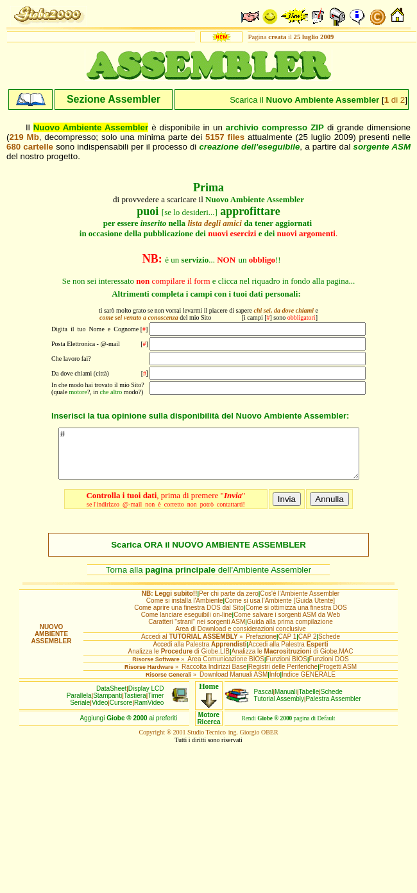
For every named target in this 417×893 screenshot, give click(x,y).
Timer (156, 705)
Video (100, 712)
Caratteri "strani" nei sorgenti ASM (196, 631)
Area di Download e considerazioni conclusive (240, 638)
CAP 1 (287, 646)
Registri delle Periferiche (283, 676)
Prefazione (261, 646)
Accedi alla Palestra (199, 653)
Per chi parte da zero (229, 603)
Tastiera (135, 705)
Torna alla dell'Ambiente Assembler (208, 579)
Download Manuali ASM (234, 684)
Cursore (121, 712)
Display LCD (146, 698)
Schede (329, 646)
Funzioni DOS (328, 668)
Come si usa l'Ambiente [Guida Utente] (280, 610)
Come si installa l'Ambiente (184, 610)
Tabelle (309, 701)
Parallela (79, 705)
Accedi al (189, 646)
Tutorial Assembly (279, 708)
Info (274, 684)
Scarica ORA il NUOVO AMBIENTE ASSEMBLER (208, 554)
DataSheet (111, 698)
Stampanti (107, 705)
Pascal (263, 701)
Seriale (80, 712)
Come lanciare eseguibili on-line (186, 624)
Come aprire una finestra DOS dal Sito (189, 617)
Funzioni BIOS (286, 668)
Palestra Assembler (333, 708)
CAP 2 (307, 646)
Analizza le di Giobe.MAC (292, 660)
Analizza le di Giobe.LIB (178, 660)
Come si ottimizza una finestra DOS (295, 617)
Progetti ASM (338, 676)
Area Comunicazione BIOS (225, 668)
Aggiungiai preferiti (128, 727)
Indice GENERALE (309, 684)
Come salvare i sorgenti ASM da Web (287, 624)
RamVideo (149, 712)
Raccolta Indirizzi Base (214, 676)
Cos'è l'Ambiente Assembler (299, 603)
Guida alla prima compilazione (290, 631)
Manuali (286, 701)
